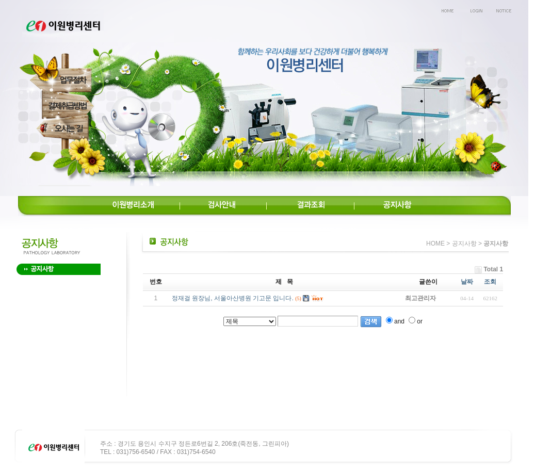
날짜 (467, 281)
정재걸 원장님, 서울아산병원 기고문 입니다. (233, 298)
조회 (490, 281)
